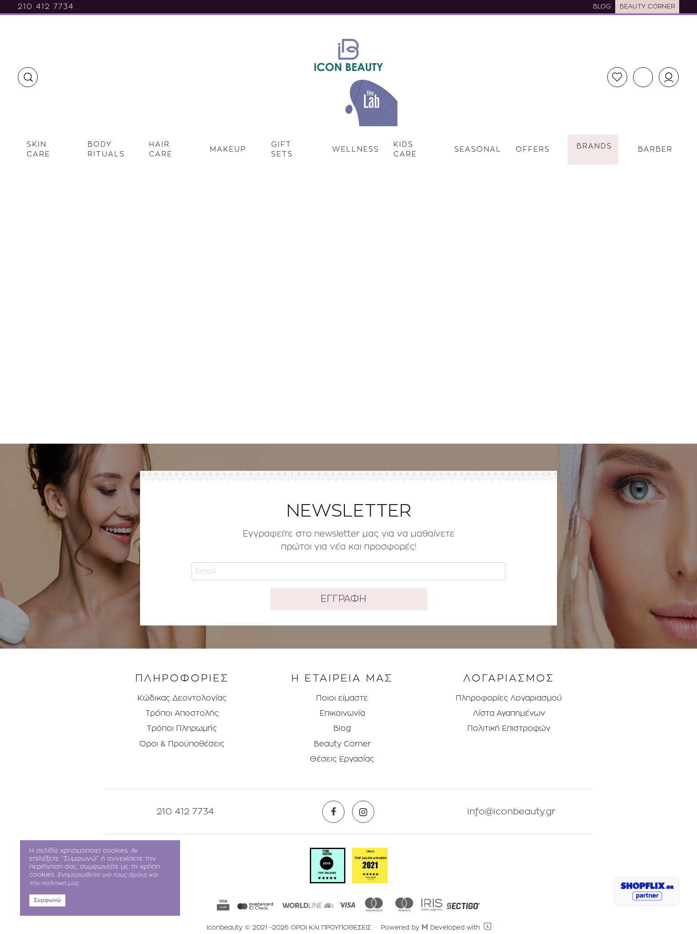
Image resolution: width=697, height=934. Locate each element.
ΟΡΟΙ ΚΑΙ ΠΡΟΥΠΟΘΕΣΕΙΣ (331, 928)
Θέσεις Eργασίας (342, 759)
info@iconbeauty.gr (511, 811)
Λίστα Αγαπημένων (509, 713)
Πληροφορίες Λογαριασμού (509, 698)
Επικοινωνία (342, 713)
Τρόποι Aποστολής (182, 713)
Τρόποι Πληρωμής (182, 728)
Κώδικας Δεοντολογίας (182, 698)
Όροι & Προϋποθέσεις (182, 744)
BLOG (602, 7)
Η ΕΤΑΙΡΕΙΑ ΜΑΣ (342, 678)
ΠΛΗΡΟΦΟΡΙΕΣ (182, 678)
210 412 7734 (46, 6)
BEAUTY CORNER (647, 7)
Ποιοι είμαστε (342, 698)
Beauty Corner (342, 744)
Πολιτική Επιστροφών (508, 728)
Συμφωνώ (47, 900)
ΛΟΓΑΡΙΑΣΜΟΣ (508, 678)
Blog (342, 728)
